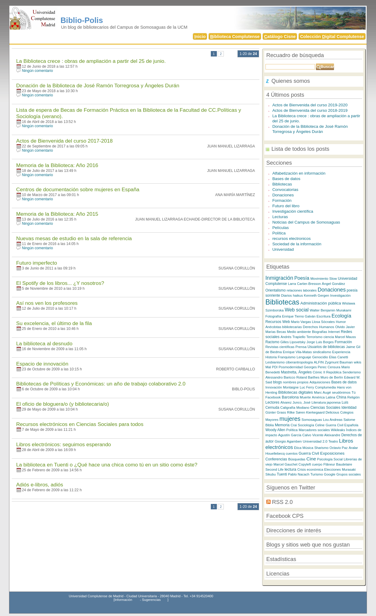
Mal (268, 367)
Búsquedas (296, 459)
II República (332, 372)
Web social (297, 309)
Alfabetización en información (299, 173)
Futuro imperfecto (36, 263)
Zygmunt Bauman (339, 362)
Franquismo (287, 357)
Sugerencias (151, 599)
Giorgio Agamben (288, 441)
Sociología (306, 425)
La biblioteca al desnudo (44, 343)
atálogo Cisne (280, 36)
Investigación (340, 295)
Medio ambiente (299, 332)
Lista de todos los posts (300, 149)
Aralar (353, 448)
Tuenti (282, 474)
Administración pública (320, 303)
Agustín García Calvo (294, 435)
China (341, 397)
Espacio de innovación (42, 364)
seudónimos (341, 392)
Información (123, 599)
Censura (334, 367)
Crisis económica (310, 469)
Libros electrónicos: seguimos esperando (63, 444)
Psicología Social (330, 459)
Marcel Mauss (345, 337)
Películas (280, 227)
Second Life (274, 469)
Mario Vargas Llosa (305, 322)
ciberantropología (299, 362)
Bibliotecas (282, 184)
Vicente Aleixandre (326, 435)
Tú (353, 392)
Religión (353, 397)
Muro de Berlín (331, 377)
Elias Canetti (338, 357)
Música (308, 448)
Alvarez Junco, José (296, 402)
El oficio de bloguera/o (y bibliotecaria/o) (62, 404)
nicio (200, 36)
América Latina (323, 397)
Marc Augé (322, 392)
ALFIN (319, 362)
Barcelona (290, 397)
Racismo (272, 342)
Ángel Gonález (333, 283)
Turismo (316, 474)
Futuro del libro (286, 206)
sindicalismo (322, 352)
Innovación (273, 387)
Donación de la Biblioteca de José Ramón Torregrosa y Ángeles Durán (97, 85)
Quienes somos (291, 81)
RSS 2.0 (282, 502)
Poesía (301, 278)
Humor (341, 322)
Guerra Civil (309, 453)
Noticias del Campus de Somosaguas (306, 222)
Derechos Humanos (318, 327)
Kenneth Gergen (316, 295)
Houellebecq (275, 453)
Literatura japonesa (325, 402)
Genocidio (320, 357)
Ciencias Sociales (325, 407)
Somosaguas (311, 419)
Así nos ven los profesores (47, 303)
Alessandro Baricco (280, 377)
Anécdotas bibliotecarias (283, 327)
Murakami (343, 310)
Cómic (318, 372)
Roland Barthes (308, 377)
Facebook (273, 397)
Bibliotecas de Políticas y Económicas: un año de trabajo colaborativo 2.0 (101, 384)
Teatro (333, 441)
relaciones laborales (302, 290)
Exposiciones (332, 453)
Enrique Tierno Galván (299, 316)
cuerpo (317, 464)
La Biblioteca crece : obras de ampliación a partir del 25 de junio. (91, 61)
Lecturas (280, 216)
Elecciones (332, 469)
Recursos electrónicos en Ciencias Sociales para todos (79, 424)
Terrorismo (315, 337)
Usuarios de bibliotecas (326, 347)
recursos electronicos (291, 238)
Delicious (332, 412)
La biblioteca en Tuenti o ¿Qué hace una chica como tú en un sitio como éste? (107, 465)
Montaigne (291, 387)
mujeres (289, 418)
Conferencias (276, 459)
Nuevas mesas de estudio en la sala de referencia (74, 238)
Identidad (349, 407)
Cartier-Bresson (309, 283)
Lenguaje (304, 357)
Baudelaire (344, 464)
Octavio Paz (338, 448)
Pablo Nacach (298, 474)
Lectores (272, 402)
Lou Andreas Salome (339, 419)
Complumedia (325, 387)
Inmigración (279, 278)
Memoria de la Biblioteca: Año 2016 (57, 165)
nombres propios (296, 382)
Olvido (340, 327)
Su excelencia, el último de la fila (54, 323)
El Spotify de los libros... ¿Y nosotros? (60, 283)
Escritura (323, 316)
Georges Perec (315, 367)
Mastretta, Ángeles (296, 372)
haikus (298, 295)
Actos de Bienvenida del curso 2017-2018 (64, 141)
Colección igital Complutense (332, 36)
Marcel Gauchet (285, 464)
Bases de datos (286, 178)
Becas (281, 332)
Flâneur (329, 464)
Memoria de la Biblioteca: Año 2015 (57, 214)
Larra (292, 283)
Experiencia (341, 352)
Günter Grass (275, 412)
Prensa (300, 347)
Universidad (283, 249)
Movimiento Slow (323, 278)
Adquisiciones (320, 382)
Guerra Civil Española (342, 425)
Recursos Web (277, 322)
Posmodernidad (291, 367)
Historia (271, 357)
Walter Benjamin (322, 310)
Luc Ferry (307, 387)
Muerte (305, 397)
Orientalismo (275, 290)
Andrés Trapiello (293, 337)
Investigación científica (292, 211)
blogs (277, 382)
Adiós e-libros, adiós (39, 485)
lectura (290, 469)
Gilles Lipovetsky (292, 342)
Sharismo (321, 448)
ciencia (328, 337)
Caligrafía (287, 407)
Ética (297, 448)
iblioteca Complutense (235, 36)
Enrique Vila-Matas (297, 352)
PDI (275, 367)
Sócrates (328, 322)
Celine (320, 425)
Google (330, 474)
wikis (358, 362)
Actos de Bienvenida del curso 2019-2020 (310, 105)
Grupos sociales (348, 474)
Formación (282, 200)
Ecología (341, 316)
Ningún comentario (37, 71)
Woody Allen (275, 430)
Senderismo (351, 372)
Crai (294, 425)
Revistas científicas (279, 347)
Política (279, 233)
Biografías (319, 332)
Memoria (282, 425)
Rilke (291, 412)
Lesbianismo (275, 362)
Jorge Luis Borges (320, 342)
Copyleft (304, 464)
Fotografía (273, 316)
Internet (334, 332)
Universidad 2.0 (315, 441)
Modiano (302, 407)
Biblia (269, 425)
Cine (311, 458)
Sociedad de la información (296, 244)
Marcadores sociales (314, 430)
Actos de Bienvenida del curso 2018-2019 (310, 110)
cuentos (291, 453)
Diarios (286, 295)
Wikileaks (338, 430)
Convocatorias (285, 189)
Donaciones (283, 195)
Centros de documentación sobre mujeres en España (78, 189)
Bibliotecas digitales (295, 392)
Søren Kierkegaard (311, 412)
